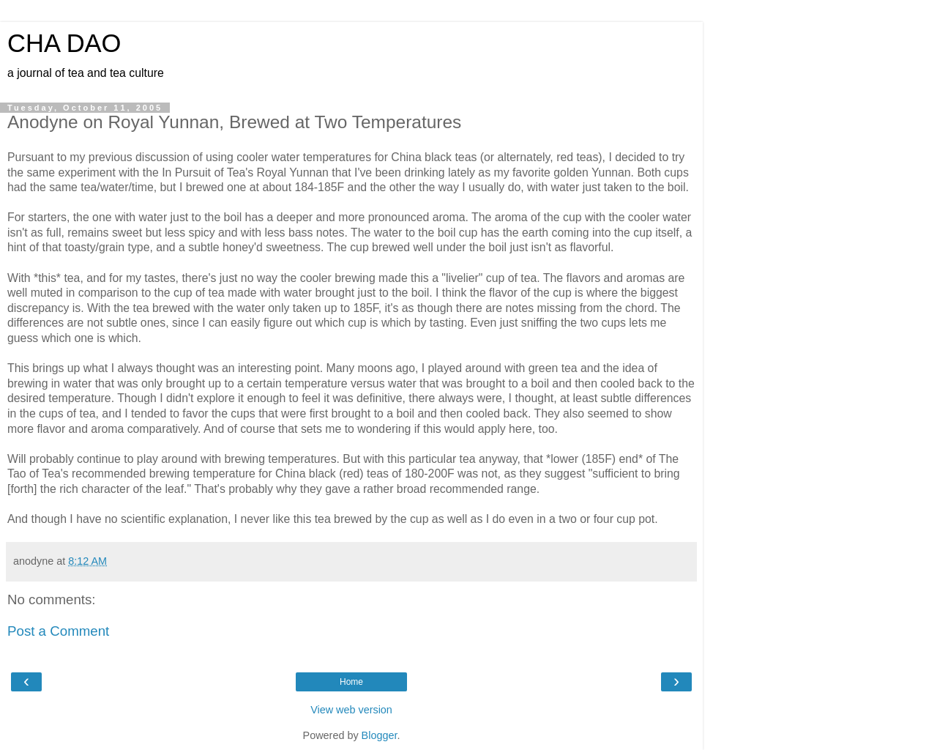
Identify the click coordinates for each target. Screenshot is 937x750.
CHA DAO (64, 43)
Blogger (379, 735)
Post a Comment (58, 631)
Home (351, 682)
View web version (351, 710)
